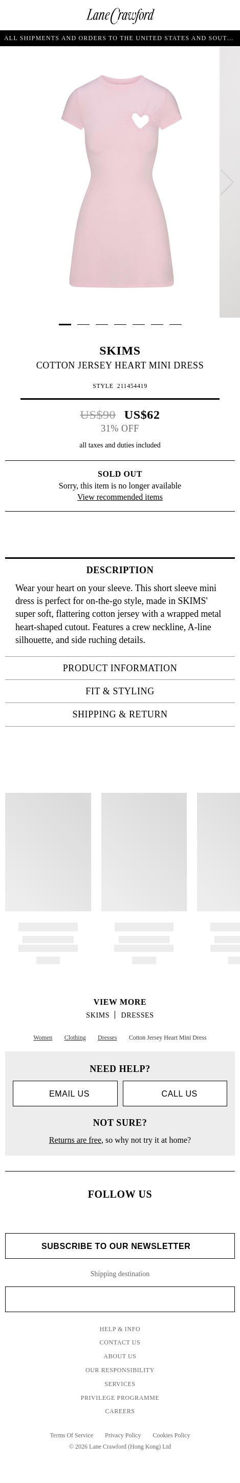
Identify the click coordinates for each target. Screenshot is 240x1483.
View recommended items (120, 497)
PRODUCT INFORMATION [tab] (146, 668)
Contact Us (120, 1342)
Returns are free (75, 1140)
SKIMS (119, 350)
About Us (119, 1356)
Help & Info (120, 1329)
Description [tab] (157, 570)
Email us (65, 1093)
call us (175, 1093)
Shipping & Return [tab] (150, 714)
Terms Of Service (71, 1435)
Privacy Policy (123, 1435)
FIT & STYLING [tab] (157, 691)
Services (120, 1384)
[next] (227, 182)
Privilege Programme (120, 1397)
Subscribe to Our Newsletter (120, 1246)
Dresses (137, 1015)
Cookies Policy (171, 1435)
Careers (120, 1411)
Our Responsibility (120, 1370)
